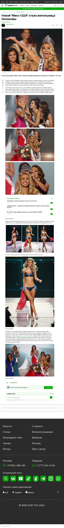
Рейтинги (41, 5)
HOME (21, 1)
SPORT (11, 1)
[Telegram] (43, 478)
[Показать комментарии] (57, 25)
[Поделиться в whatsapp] (3, 80)
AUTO (27, 1)
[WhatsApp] (58, 478)
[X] (6, 478)
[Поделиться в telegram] (3, 83)
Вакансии (37, 437)
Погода (6, 448)
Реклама (60, 1)
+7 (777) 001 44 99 (45, 465)
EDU (37, 1)
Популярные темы (12, 437)
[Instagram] (51, 478)
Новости (22, 5)
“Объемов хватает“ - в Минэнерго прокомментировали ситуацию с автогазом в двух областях (28, 206)
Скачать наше (10, 487)
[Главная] (11, 5)
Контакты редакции (42, 431)
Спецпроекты (34, 5)
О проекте (37, 426)
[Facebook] (36, 478)
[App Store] (4, 493)
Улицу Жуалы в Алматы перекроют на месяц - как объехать (22, 201)
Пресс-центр (38, 448)
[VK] (13, 478)
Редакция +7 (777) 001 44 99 (51, 1)
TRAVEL (32, 1)
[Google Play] (13, 493)
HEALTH (16, 1)
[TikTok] (28, 478)
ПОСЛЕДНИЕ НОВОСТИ (6, 526)
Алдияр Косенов (10, 24)
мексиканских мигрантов (26, 336)
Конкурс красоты (13, 382)
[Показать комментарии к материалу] (3, 92)
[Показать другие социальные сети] (3, 88)
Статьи (27, 5)
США (7, 382)
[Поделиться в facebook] (3, 85)
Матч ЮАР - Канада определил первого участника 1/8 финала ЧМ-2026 (24, 212)
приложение (25, 487)
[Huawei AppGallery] (26, 493)
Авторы (7, 443)
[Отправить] (51, 397)
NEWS (3, 1)
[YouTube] (21, 478)
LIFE (7, 1)
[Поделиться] (61, 25)
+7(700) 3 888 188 (15, 465)
